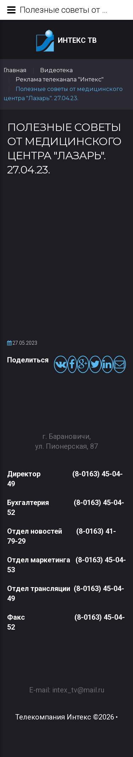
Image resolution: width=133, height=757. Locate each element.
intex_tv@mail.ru (78, 686)
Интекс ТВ (66, 41)
